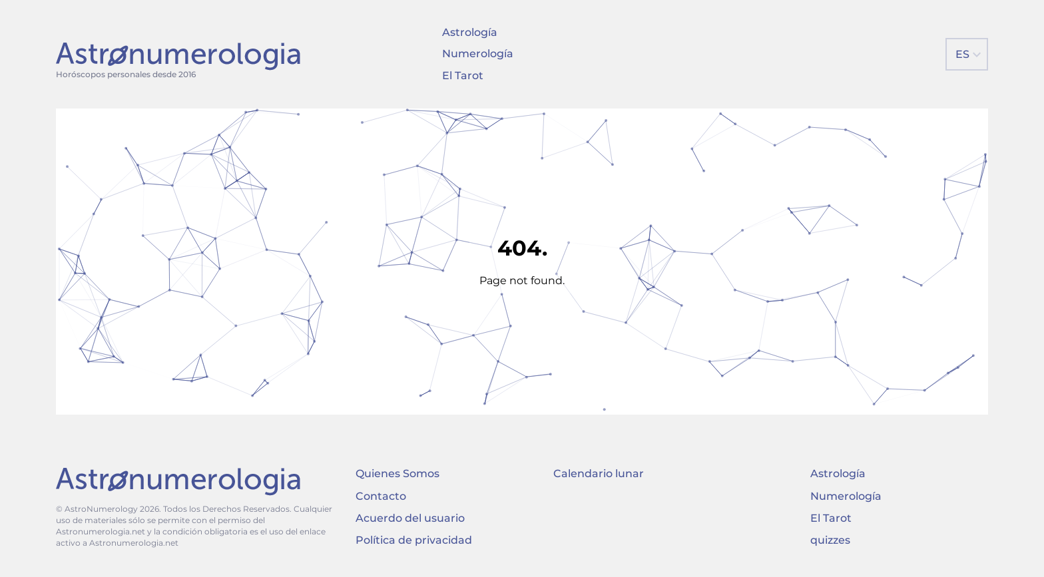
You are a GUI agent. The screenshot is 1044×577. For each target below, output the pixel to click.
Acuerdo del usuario (410, 518)
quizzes (830, 540)
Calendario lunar (598, 473)
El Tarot (462, 75)
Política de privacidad (414, 540)
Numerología (477, 53)
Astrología (469, 32)
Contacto (381, 496)
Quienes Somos (397, 473)
